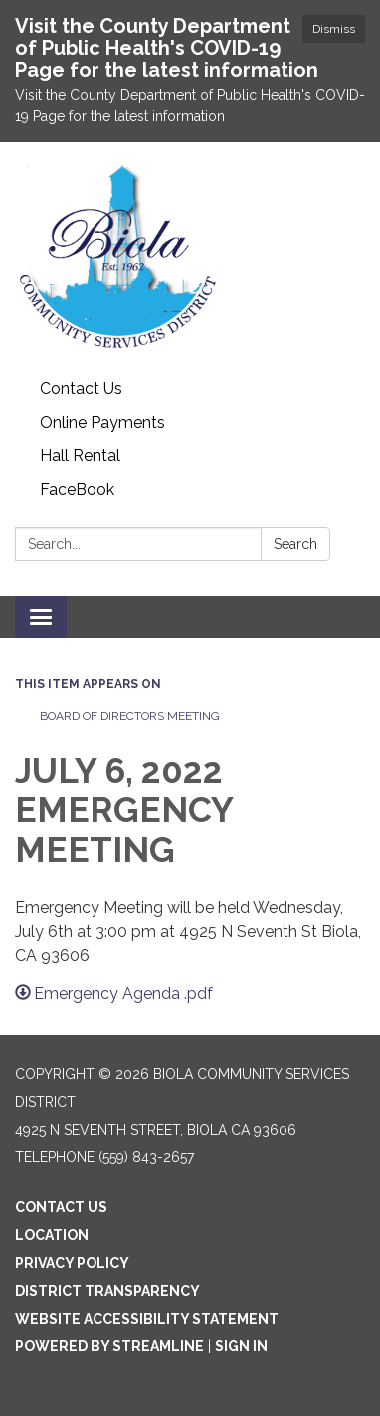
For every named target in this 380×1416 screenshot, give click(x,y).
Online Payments (102, 422)
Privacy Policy (72, 1263)
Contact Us (81, 388)
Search (295, 544)
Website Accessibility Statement (147, 1319)
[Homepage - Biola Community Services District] (190, 257)
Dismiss (333, 29)
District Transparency (107, 1291)
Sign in (241, 1346)
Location (52, 1235)
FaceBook (77, 489)
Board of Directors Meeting (130, 716)
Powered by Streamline (109, 1346)
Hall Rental (80, 455)
